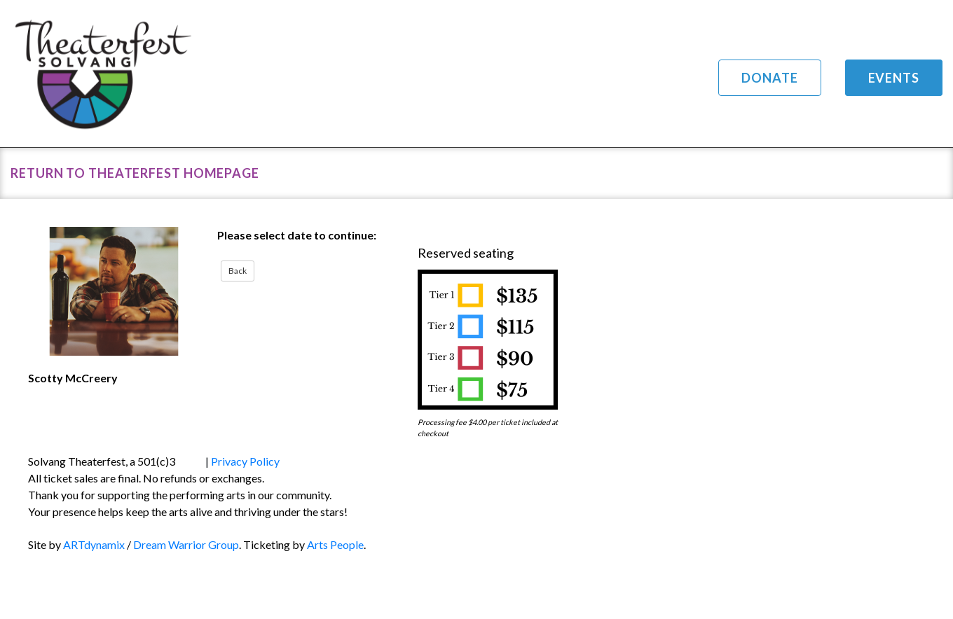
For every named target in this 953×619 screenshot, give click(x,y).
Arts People (335, 544)
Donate (769, 77)
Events (893, 77)
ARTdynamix (94, 544)
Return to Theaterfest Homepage (135, 173)
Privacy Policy (245, 461)
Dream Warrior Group (186, 544)
